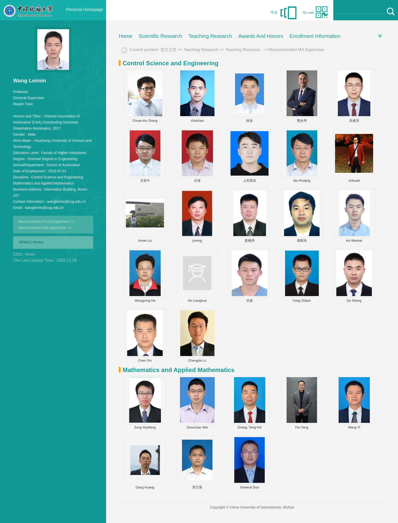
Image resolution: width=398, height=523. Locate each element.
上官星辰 (249, 180)
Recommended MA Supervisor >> (45, 228)
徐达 (249, 120)
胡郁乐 (302, 240)
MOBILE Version (31, 242)
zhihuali (354, 180)
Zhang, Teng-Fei (249, 427)
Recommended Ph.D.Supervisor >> (46, 222)
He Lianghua (197, 300)
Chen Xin (145, 360)
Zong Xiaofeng (145, 427)
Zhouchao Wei (197, 427)
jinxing (197, 240)
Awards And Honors (260, 36)
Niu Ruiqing (301, 180)
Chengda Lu (197, 360)
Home (125, 36)
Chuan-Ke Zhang (144, 120)
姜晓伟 (250, 240)
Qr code (308, 12)
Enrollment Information (314, 36)
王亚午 (145, 180)
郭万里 (197, 487)
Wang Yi (354, 427)
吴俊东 (354, 120)
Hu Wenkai (354, 240)
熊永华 (302, 120)
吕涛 (197, 180)
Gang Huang (145, 487)
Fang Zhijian (302, 300)
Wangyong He (145, 300)
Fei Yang (301, 427)
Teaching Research (210, 36)
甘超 (249, 300)
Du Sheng (354, 300)
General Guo (249, 487)
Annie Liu (145, 240)
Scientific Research (160, 36)
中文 (274, 12)
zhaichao (197, 120)
